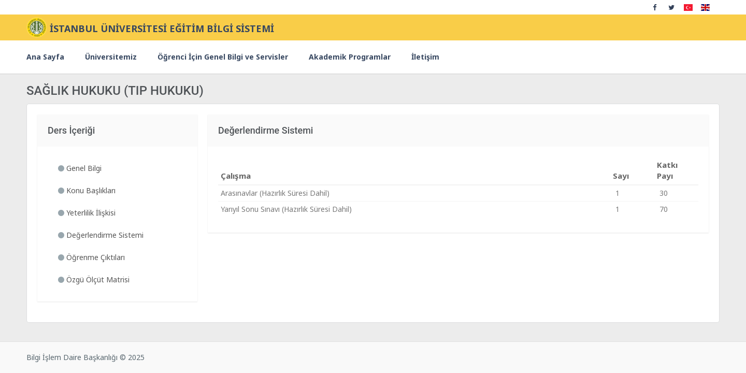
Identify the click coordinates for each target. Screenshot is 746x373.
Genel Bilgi (80, 168)
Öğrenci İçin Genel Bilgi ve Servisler (222, 57)
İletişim (425, 57)
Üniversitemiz (111, 57)
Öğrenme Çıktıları (91, 257)
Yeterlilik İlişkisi (87, 213)
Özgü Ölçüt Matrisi (94, 279)
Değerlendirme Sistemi (101, 235)
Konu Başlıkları (87, 190)
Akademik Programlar (350, 57)
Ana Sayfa (45, 57)
